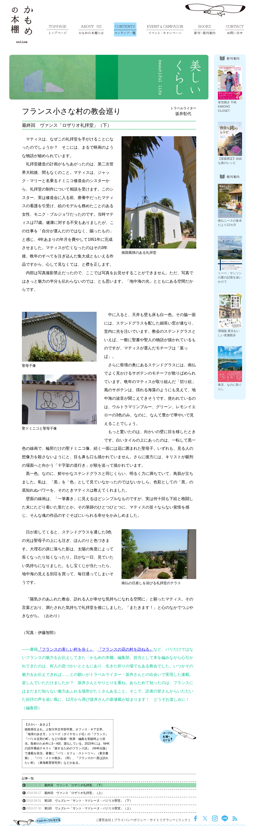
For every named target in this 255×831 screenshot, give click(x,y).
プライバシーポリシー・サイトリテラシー (145, 820)
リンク (183, 820)
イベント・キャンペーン (165, 29)
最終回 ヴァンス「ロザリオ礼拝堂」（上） (65, 793)
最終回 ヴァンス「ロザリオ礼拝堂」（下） (65, 785)
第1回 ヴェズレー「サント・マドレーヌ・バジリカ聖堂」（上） (79, 808)
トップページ (57, 29)
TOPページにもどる (37, 821)
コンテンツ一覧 (125, 29)
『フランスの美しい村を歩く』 (66, 649)
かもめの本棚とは (91, 29)
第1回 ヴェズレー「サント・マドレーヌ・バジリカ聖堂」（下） (79, 800)
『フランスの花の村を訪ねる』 (125, 649)
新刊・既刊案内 (204, 29)
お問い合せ (234, 29)
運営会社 (104, 820)
